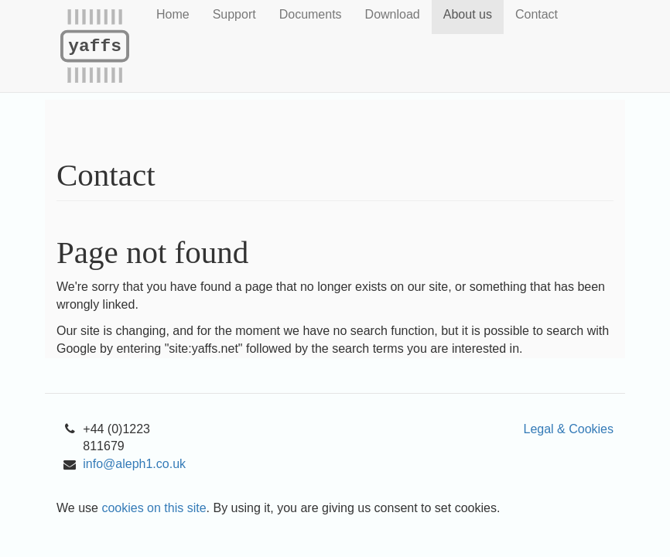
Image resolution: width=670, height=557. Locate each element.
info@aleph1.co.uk (134, 463)
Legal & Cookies (568, 429)
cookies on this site (153, 507)
